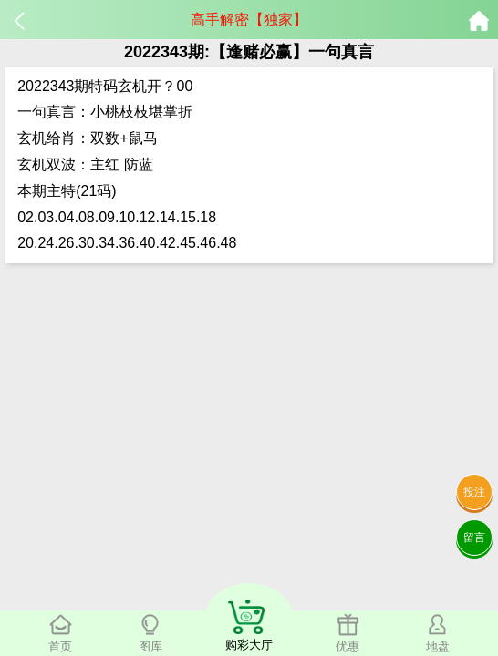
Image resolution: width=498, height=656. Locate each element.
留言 (474, 537)
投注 (474, 492)
